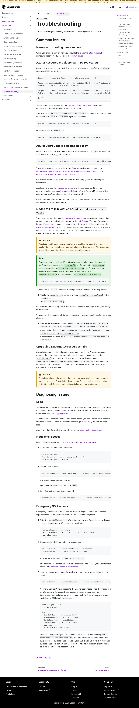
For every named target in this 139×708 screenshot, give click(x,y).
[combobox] (130, 7)
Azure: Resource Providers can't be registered (125, 26)
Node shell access (125, 59)
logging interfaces (63, 413)
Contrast (39, 3)
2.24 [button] (112, 7)
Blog (74, 687)
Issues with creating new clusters (125, 20)
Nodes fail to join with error (126, 40)
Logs (120, 55)
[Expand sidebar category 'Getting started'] (30, 21)
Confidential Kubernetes (16, 687)
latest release (94, 53)
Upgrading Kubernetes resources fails (126, 48)
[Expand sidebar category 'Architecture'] (30, 95)
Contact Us (110, 698)
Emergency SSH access (124, 63)
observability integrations (90, 430)
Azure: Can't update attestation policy (125, 34)
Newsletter (44, 690)
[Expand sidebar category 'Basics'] (30, 17)
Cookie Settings (111, 694)
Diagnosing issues (123, 52)
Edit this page (43, 658)
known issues (77, 56)
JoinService (83, 221)
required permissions (66, 188)
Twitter (75, 690)
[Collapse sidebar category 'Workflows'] (30, 25)
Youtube (76, 698)
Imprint (108, 687)
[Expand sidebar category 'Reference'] (30, 100)
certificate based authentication (64, 567)
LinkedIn (76, 694)
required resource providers (80, 105)
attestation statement (75, 218)
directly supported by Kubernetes (81, 442)
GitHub (43, 687)
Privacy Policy (111, 690)
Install (8, 690)
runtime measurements (46, 227)
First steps (10, 694)
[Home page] (38, 14)
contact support (84, 250)
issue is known (67, 250)
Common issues (122, 15)
